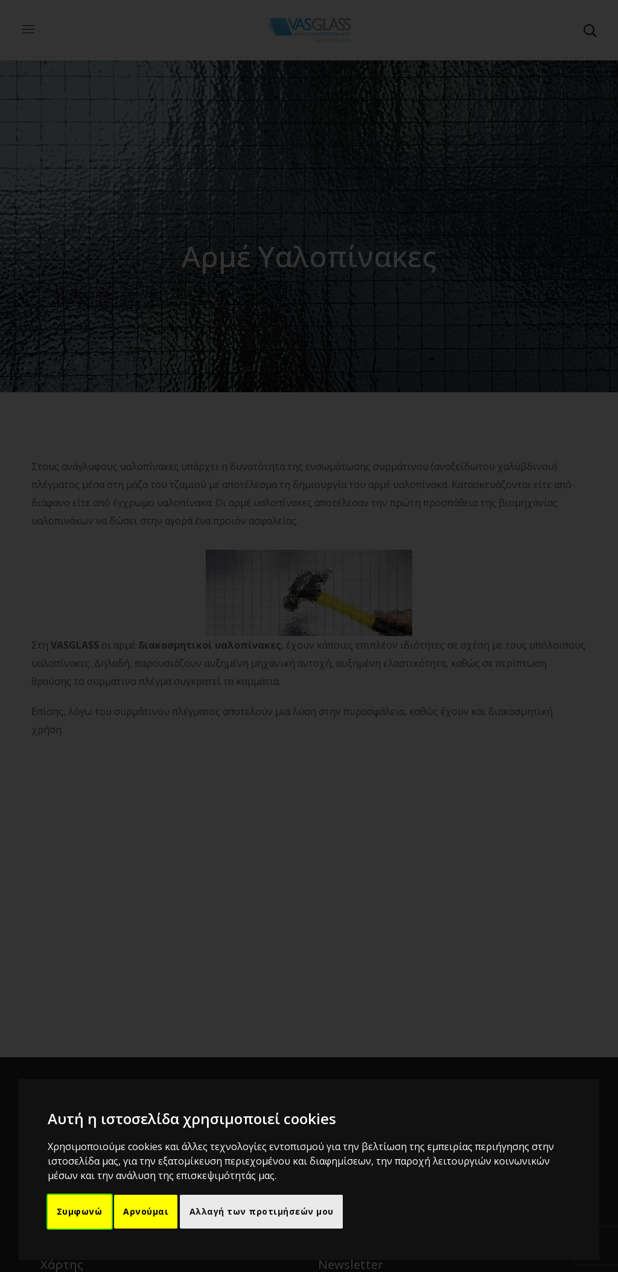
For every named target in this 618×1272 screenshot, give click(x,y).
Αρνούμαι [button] (147, 1212)
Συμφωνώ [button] (80, 1212)
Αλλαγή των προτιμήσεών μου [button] (263, 1212)
